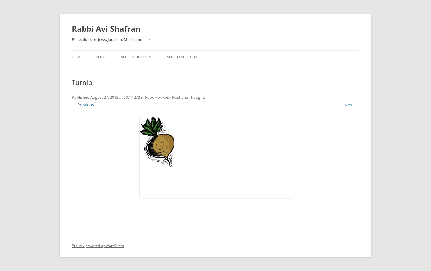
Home (77, 57)
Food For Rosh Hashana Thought (174, 97)
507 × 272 (132, 97)
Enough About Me (181, 57)
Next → (352, 105)
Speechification (136, 57)
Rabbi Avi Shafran (106, 28)
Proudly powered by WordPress (98, 245)
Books (102, 57)
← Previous (83, 105)
